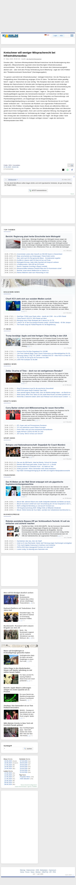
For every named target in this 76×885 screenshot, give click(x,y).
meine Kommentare (21, 786)
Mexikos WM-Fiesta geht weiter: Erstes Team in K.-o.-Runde (36, 464)
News (32, 872)
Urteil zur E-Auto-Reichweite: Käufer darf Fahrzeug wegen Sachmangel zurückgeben (44, 543)
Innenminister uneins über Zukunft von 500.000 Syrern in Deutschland (39, 254)
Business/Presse (12, 514)
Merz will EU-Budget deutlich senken (18, 593)
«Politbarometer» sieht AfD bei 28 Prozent (30, 264)
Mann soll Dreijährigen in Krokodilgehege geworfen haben (17, 652)
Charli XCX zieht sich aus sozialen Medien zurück (28, 299)
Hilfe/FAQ (45, 872)
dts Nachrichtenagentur (33, 59)
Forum (27, 872)
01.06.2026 (23, 772)
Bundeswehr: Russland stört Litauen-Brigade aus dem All (19, 627)
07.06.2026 (23, 761)
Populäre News (25, 777)
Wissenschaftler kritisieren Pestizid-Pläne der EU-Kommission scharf (39, 268)
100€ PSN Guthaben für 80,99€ (27, 360)
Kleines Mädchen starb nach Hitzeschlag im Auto (33, 272)
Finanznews (9, 475)
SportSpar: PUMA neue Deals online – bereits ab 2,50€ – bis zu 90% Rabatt (41, 316)
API (50, 872)
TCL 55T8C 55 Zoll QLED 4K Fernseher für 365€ (33, 357)
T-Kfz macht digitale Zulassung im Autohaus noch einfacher (36, 545)
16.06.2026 (8, 766)
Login (55, 35)
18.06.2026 (8, 763)
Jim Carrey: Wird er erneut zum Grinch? (30, 434)
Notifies (34, 786)
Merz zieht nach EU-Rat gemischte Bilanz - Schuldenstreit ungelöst (38, 258)
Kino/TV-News (10, 401)
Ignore (29, 786)
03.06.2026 (23, 768)
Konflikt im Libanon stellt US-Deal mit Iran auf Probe (34, 260)
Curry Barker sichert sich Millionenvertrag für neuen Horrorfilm (35, 408)
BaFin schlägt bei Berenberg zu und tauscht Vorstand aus (35, 506)
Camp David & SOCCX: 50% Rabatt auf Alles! (32, 318)
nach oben (68, 875)
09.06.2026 (8, 782)
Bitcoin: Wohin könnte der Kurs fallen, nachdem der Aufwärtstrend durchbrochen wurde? (45, 510)
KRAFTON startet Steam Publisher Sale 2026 (31, 390)
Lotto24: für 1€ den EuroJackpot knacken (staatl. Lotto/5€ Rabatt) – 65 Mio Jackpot (44, 322)
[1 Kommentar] (8, 169)
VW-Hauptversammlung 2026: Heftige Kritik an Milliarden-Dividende (39, 508)
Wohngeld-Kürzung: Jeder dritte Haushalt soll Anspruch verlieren (38, 262)
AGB (37, 870)
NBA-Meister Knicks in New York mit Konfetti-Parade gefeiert (18, 724)
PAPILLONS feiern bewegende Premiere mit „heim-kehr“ (35, 547)
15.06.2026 (8, 768)
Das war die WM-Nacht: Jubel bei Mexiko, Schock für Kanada (37, 462)
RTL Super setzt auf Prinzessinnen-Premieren (32, 425)
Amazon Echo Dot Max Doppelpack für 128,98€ (32, 351)
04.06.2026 (23, 766)
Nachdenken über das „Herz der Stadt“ (29, 541)
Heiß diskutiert (25, 779)
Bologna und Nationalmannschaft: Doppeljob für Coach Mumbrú (35, 445)
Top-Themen (9, 230)
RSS (54, 872)
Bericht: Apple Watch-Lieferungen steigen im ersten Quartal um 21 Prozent (17, 690)
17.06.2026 (8, 765)
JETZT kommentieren (38, 190)
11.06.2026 (8, 779)
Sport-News (9, 438)
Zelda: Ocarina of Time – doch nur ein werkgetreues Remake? (34, 371)
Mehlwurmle (12, 179)
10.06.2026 (8, 780)
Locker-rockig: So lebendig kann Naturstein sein (32, 549)
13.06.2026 (8, 775)
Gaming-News (10, 364)
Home (22, 872)
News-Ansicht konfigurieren (29, 785)
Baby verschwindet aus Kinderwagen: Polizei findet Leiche (36, 256)
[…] (23, 249)
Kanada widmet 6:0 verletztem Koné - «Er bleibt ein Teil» (35, 466)
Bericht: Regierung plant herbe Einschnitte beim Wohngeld (33, 236)
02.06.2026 (23, 770)
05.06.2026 (23, 765)
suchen (28, 749)
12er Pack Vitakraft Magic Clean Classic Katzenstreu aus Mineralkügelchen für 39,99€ (45, 353)
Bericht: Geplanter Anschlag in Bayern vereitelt (32, 266)
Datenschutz (31, 870)
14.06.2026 (8, 773)
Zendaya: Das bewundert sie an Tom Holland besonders (18, 707)
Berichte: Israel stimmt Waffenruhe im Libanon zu (33, 270)
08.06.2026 (8, 784)
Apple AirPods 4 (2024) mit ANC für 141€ (30, 431)
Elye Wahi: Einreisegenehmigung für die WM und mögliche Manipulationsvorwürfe (43, 471)
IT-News (7, 329)
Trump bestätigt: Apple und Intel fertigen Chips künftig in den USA (36, 336)
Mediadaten (44, 870)
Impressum (52, 870)
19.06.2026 (8, 761)
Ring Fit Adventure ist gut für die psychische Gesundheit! (35, 388)
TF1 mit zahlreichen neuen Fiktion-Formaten (31, 427)
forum (72, 194)
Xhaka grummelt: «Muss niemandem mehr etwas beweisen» (36, 468)
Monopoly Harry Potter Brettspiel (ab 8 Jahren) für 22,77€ (35, 320)
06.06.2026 (23, 763)
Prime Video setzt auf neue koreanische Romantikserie (34, 429)
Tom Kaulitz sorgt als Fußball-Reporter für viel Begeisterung (36, 324)
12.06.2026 (8, 777)
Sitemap (22, 870)
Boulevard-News (12, 292)
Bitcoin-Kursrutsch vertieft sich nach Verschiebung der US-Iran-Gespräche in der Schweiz (46, 504)
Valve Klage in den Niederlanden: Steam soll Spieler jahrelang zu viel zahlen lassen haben (18, 670)
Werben (38, 872)
